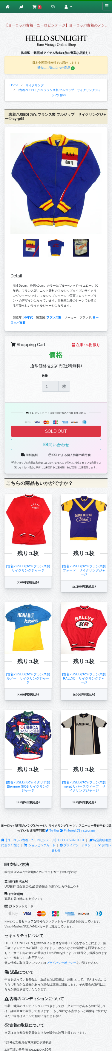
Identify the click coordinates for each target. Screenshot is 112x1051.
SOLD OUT (56, 431)
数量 (45, 375)
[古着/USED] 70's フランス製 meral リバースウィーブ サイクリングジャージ (84, 786)
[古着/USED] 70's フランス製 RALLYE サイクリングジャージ (84, 678)
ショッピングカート (40, 845)
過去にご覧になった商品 (56, 67)
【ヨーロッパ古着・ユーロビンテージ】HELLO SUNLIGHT (43, 840)
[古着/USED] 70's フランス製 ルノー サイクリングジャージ (28, 678)
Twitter (52, 830)
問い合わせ (56, 444)
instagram (86, 830)
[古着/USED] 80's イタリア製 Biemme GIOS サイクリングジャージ (28, 786)
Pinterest (68, 830)
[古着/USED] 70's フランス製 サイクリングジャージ (28, 568)
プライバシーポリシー (76, 845)
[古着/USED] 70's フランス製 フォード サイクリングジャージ (84, 570)
